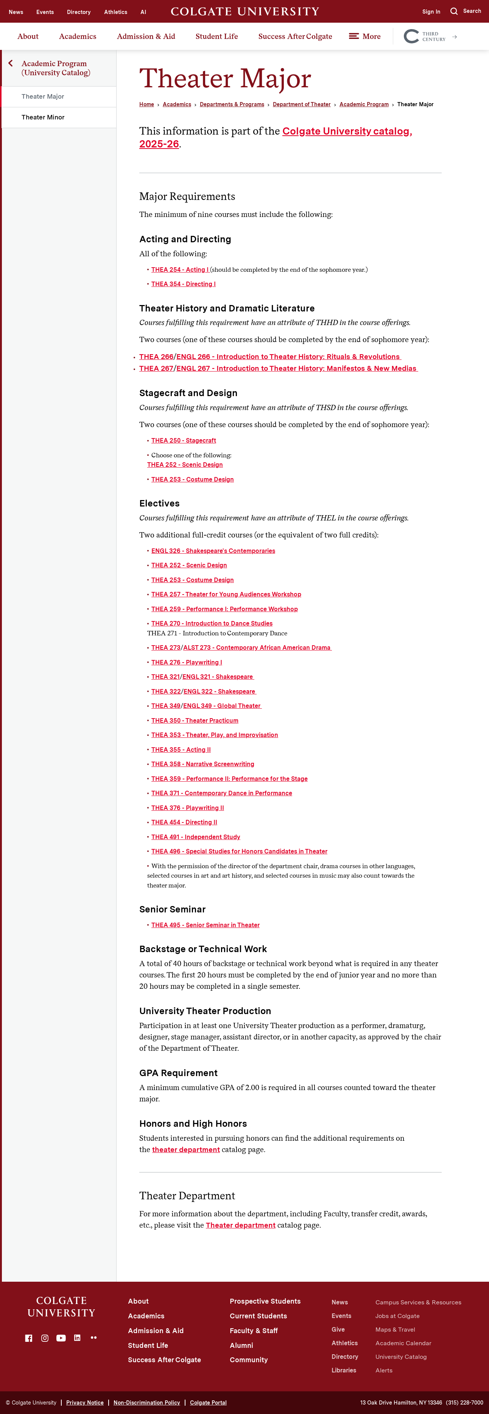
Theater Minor (43, 117)
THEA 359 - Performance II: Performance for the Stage (229, 778)
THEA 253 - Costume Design (192, 479)
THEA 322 (166, 691)
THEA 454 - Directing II (184, 822)
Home (146, 104)
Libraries (344, 1370)
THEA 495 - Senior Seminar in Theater (205, 925)
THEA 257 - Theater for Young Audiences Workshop (226, 594)
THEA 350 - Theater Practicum (194, 720)
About (28, 36)
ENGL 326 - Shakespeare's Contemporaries (213, 550)
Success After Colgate (295, 36)
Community (249, 1360)
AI (143, 12)
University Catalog (401, 1356)
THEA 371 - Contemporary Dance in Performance (221, 793)
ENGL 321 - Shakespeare (218, 676)
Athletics (115, 12)
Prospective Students (265, 1301)
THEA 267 (156, 368)
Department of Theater (302, 104)
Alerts (383, 1370)
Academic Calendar (403, 1343)
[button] (465, 11)
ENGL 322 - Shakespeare (220, 691)
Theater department (241, 1225)
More (372, 36)
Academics (78, 36)
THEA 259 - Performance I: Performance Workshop (224, 609)
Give (338, 1329)
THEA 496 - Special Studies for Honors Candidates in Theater (239, 851)
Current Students (258, 1316)
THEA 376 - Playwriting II (187, 808)
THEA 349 (166, 705)
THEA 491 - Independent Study (195, 837)
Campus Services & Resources (418, 1302)
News (16, 12)
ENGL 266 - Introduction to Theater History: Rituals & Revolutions (289, 356)
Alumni (241, 1345)
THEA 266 (156, 356)
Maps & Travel (395, 1329)
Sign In (431, 12)
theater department (186, 1149)
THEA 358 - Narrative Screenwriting (202, 764)
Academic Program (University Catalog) (56, 68)
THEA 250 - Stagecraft (183, 440)
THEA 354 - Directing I (183, 284)
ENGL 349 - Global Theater (222, 705)
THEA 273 (166, 647)
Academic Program (364, 104)
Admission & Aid (146, 36)
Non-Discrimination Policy (147, 1403)
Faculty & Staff (254, 1331)
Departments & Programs (232, 104)
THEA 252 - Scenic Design (185, 464)
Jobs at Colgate (397, 1316)
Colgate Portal (208, 1403)
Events (45, 12)
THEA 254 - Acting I (180, 269)
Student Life (217, 36)
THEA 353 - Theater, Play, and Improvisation (214, 735)
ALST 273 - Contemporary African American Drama (257, 647)
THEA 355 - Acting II (181, 749)
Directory (79, 12)
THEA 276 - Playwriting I (186, 662)
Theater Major (43, 96)
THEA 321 (165, 676)
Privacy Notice (85, 1403)
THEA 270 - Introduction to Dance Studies (212, 623)
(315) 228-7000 (464, 1403)
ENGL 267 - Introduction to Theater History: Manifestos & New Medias (297, 368)
